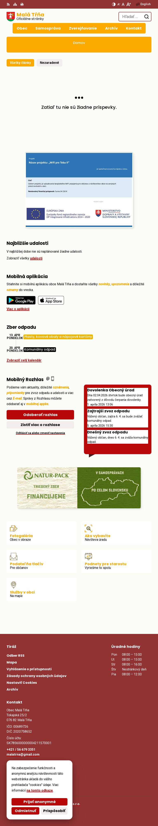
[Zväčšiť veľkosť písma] (128, 4)
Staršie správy (98, 448)
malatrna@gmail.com (23, 754)
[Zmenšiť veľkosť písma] (118, 4)
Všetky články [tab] (20, 63)
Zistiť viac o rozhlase (40, 424)
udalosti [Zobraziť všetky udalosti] (36, 258)
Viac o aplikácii (18, 309)
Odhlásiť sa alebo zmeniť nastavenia (40, 433)
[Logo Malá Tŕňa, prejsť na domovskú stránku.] (25, 16)
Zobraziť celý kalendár (24, 360)
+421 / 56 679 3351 (21, 750)
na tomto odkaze (38, 790)
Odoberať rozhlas (40, 414)
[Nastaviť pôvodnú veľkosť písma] (123, 4)
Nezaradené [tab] (49, 63)
